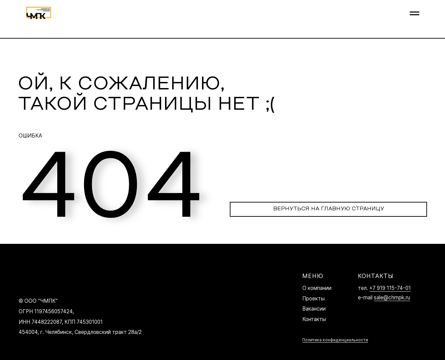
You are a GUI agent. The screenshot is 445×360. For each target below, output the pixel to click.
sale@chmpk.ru (392, 297)
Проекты (313, 298)
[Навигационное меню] (414, 14)
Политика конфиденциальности (335, 339)
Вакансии (314, 308)
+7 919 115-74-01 (390, 288)
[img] (33, 279)
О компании (316, 288)
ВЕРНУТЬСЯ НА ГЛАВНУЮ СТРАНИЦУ (328, 209)
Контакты (314, 319)
